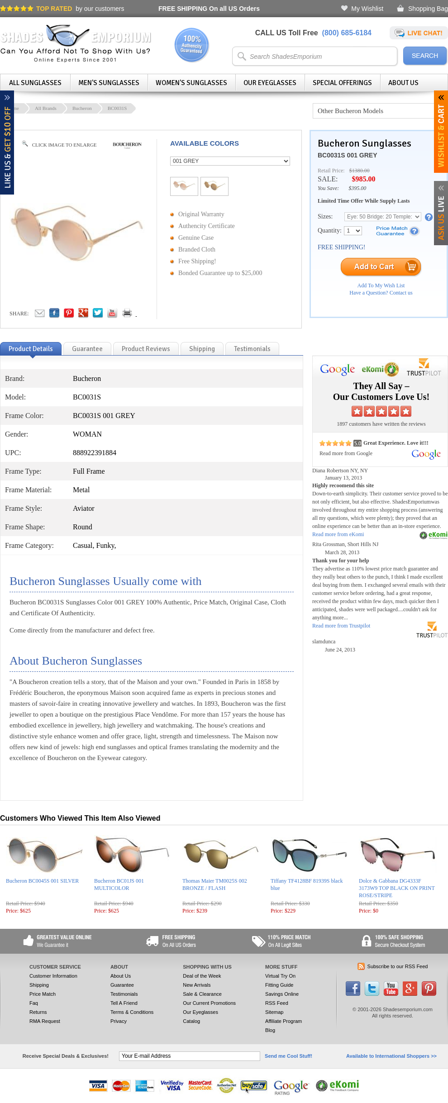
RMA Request (44, 1021)
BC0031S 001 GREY (347, 155)
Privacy (118, 1021)
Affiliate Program (283, 1021)
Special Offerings (342, 83)
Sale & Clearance (202, 994)
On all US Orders (209, 8)
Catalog (191, 1021)
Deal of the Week (202, 976)
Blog (270, 1030)
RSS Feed (276, 1003)
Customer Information (53, 976)
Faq (33, 1003)
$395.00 (357, 188)
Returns (38, 1012)
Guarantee (122, 985)
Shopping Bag (428, 8)
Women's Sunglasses (191, 83)
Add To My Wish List (381, 285)
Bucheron (82, 108)
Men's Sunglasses (108, 83)
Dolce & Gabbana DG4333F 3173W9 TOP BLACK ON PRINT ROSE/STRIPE (397, 888)
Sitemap (274, 1012)
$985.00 (363, 179)
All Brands (46, 108)
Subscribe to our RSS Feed (397, 966)
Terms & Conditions (131, 1012)
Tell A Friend (124, 1003)
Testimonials (124, 994)
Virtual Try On (280, 976)
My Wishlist (367, 8)
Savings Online (282, 994)
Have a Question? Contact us (380, 293)
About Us (403, 83)
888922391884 (94, 452)
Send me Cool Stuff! (288, 1056)
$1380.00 (359, 170)
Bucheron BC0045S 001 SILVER (42, 881)
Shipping (39, 985)
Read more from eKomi (338, 534)
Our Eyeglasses (269, 83)
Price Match (42, 994)
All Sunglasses (35, 83)
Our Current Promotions (209, 1003)
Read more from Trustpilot (341, 626)
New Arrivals (196, 985)
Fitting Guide (279, 985)
